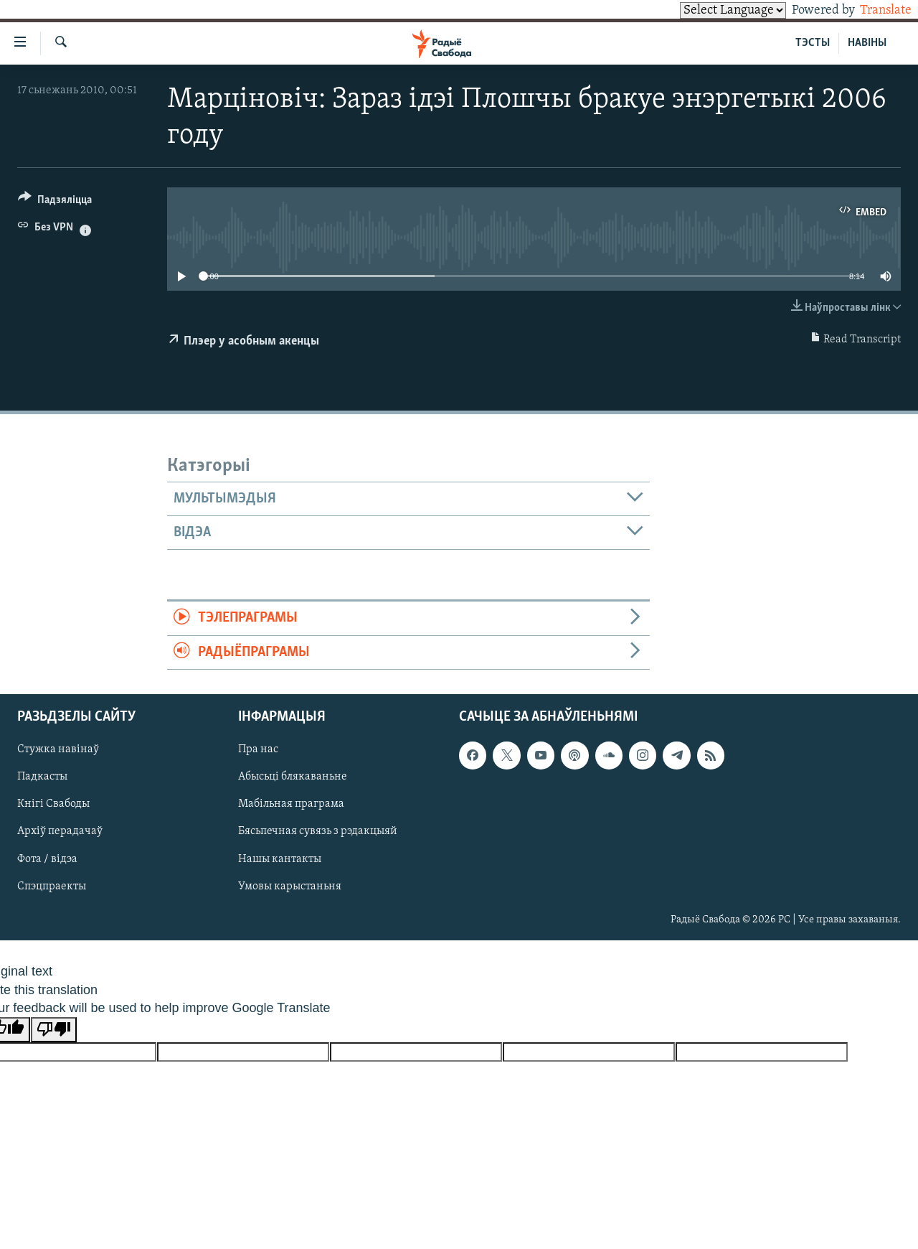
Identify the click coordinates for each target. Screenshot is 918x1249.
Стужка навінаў (58, 750)
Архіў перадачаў (60, 832)
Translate (872, 10)
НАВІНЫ (867, 43)
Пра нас (258, 750)
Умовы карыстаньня (289, 886)
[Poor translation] (54, 1029)
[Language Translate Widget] (709, 10)
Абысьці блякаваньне (292, 777)
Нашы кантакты (279, 859)
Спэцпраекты (51, 886)
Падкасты (42, 777)
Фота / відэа (47, 859)
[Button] (55, 202)
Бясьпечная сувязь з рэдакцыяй (317, 832)
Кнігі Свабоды (53, 804)
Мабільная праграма (291, 804)
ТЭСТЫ (812, 43)
